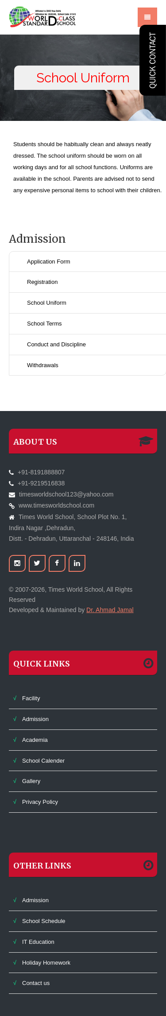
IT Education (38, 941)
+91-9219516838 (41, 483)
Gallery (31, 781)
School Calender (43, 760)
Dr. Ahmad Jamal (110, 609)
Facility (31, 698)
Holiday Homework (46, 962)
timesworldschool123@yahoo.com (66, 494)
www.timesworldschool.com (56, 505)
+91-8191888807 (41, 472)
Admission (35, 719)
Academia (35, 740)
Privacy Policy (40, 802)
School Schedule (44, 921)
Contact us (36, 983)
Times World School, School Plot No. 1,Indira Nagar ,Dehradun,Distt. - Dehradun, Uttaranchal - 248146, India (71, 527)
